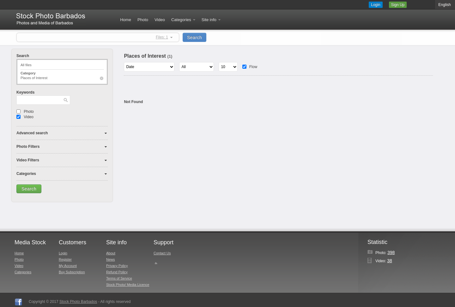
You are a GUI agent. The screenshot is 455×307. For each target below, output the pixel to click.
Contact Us (162, 253)
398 (391, 252)
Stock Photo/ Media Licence (127, 285)
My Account (68, 266)
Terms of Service (119, 278)
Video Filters (27, 160)
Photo (142, 19)
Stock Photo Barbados (78, 301)
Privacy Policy (117, 266)
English (444, 5)
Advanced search (32, 133)
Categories (183, 19)
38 (389, 260)
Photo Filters (27, 146)
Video (160, 19)
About (110, 253)
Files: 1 (162, 37)
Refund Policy (117, 272)
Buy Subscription (72, 272)
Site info (211, 19)
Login (375, 5)
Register (65, 259)
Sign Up (398, 5)
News (110, 259)
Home (125, 19)
